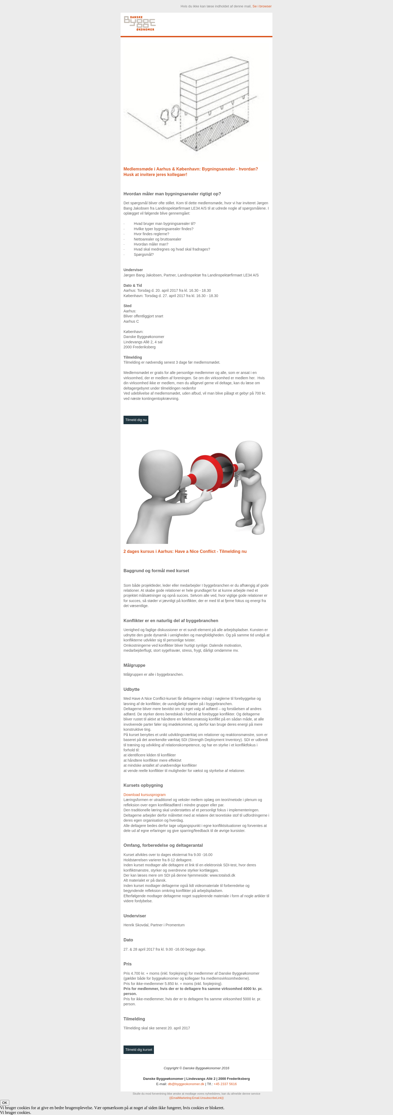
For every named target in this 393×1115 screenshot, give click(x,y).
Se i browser (262, 6)
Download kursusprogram (145, 795)
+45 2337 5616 (225, 1084)
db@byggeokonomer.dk (186, 1084)
